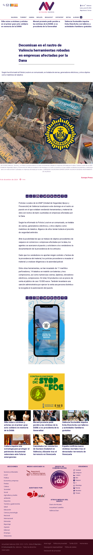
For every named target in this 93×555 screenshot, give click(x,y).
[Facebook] (37, 196)
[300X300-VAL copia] (46, 391)
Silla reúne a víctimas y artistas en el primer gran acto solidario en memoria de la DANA (14, 24)
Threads (78, 493)
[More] (65, 196)
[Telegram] (44, 196)
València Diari (54, 511)
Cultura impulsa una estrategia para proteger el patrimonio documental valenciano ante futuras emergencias (16, 451)
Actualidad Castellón (56, 507)
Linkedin (78, 475)
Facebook (78, 470)
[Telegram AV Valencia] (46, 366)
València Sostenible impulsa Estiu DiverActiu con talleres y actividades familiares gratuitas (78, 24)
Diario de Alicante (55, 504)
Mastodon (78, 490)
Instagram (78, 472)
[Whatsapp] (30, 196)
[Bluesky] (51, 196)
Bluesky (78, 488)
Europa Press (87, 177)
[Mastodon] (48, 196)
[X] (41, 196)
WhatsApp (78, 485)
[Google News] (27, 196)
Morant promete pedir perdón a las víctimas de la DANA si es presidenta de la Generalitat (46, 24)
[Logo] (46, 7)
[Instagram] (34, 196)
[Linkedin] (55, 196)
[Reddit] (58, 196)
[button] (4, 5)
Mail (77, 477)
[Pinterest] (62, 196)
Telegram (78, 480)
